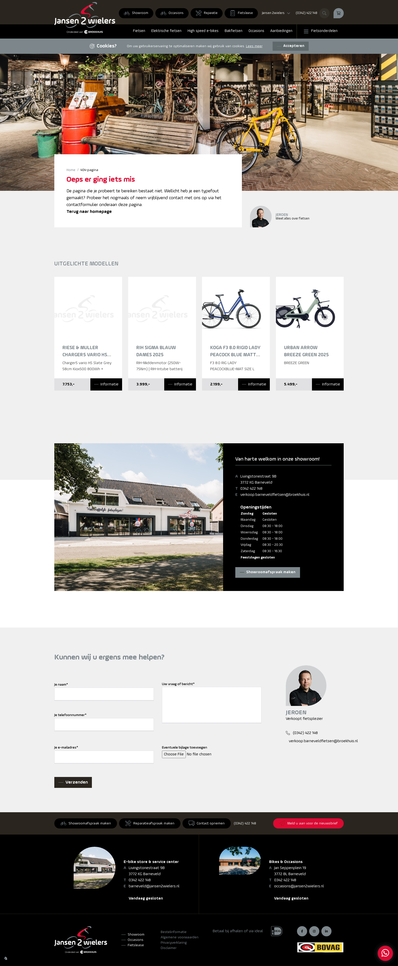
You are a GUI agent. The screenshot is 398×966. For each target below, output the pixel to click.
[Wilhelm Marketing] (5, 958)
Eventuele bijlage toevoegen (184, 748)
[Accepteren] (291, 46)
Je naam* (61, 685)
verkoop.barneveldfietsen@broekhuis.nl (274, 495)
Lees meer (254, 46)
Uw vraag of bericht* (178, 684)
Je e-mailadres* (66, 748)
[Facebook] (302, 931)
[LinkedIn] (326, 931)
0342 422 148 (251, 489)
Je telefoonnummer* (70, 715)
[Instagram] (314, 931)
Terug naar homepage (89, 211)
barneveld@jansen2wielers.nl (154, 886)
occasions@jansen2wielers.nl (299, 886)
